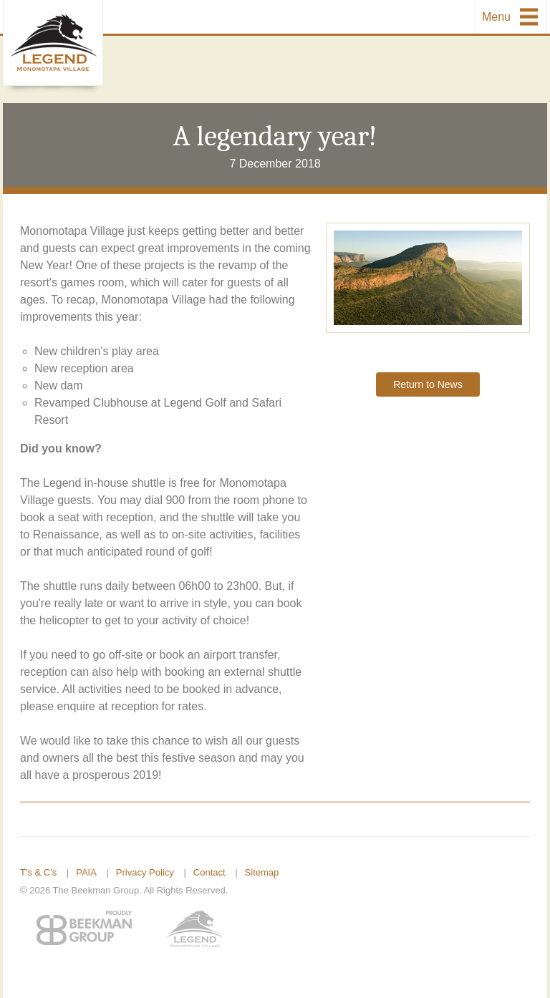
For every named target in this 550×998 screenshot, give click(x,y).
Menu (496, 17)
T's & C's (38, 872)
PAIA (86, 872)
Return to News (427, 384)
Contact (209, 872)
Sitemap (262, 872)
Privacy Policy (145, 872)
